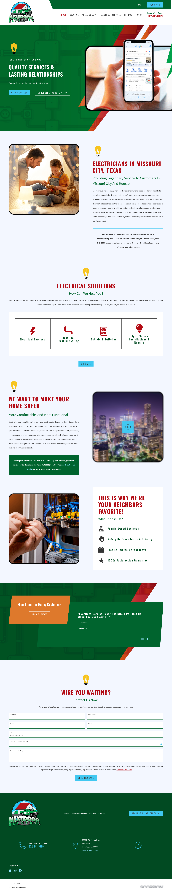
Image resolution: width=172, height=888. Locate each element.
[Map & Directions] (90, 850)
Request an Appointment (146, 813)
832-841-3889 (155, 16)
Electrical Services (79, 813)
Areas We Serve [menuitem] (89, 14)
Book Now (155, 4)
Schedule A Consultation (52, 92)
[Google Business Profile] (10, 870)
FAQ (139, 4)
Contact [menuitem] (139, 14)
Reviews (92, 813)
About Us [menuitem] (74, 14)
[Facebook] (20, 870)
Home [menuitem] (63, 14)
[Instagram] (15, 870)
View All (86, 363)
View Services (19, 92)
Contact (102, 813)
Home (66, 813)
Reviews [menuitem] (128, 14)
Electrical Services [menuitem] (111, 14)
